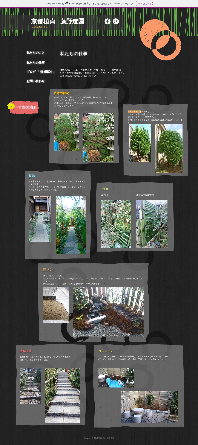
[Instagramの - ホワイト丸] (116, 21)
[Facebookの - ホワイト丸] (107, 21)
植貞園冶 (46, 71)
